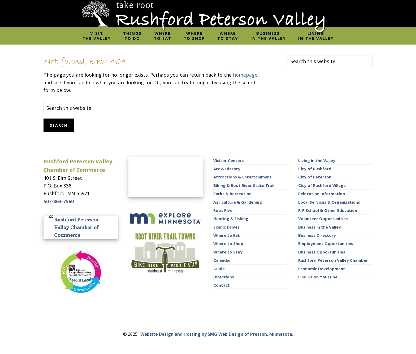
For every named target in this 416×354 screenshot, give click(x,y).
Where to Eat (226, 235)
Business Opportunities (321, 252)
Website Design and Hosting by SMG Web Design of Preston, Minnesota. (216, 334)
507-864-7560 (59, 201)
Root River (223, 210)
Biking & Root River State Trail (243, 185)
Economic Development (321, 268)
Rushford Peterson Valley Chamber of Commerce (76, 227)
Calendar (222, 260)
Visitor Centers (228, 160)
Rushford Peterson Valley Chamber (333, 260)
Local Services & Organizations (329, 202)
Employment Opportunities (325, 243)
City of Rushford (314, 168)
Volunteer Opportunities (323, 218)
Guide (219, 268)
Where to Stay (227, 252)
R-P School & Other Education (327, 210)
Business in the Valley (319, 227)
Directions (223, 276)
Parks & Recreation (232, 193)
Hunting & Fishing (230, 218)
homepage (245, 75)
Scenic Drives (226, 227)
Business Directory (317, 235)
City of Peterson (314, 177)
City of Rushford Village (322, 185)
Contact (221, 285)
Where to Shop (228, 243)
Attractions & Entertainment (242, 177)
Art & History (226, 168)
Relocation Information (321, 193)
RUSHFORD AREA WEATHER (165, 177)
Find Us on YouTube (317, 276)
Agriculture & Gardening (237, 202)
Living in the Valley (316, 160)
